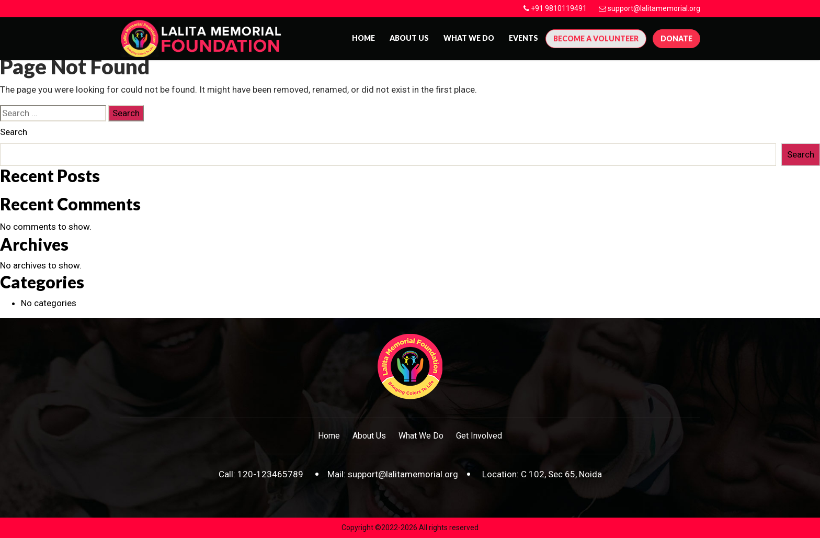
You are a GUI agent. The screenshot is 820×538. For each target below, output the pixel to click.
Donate (676, 38)
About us (409, 37)
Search (13, 132)
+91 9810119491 (559, 8)
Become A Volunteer (596, 38)
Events (523, 37)
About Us (369, 436)
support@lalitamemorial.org (654, 8)
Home (363, 37)
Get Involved (479, 436)
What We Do (468, 37)
